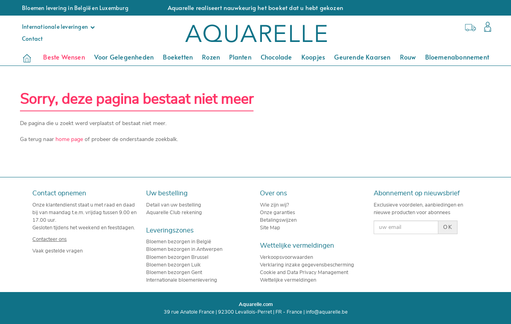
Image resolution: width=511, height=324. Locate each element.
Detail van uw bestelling (173, 205)
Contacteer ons (49, 239)
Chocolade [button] (276, 56)
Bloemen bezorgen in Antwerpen (184, 249)
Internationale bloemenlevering (181, 280)
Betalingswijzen (278, 220)
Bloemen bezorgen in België (178, 241)
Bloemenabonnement (457, 56)
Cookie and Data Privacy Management (304, 272)
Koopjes (313, 56)
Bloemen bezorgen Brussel (177, 257)
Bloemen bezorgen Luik (173, 265)
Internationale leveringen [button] (60, 26)
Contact (32, 38)
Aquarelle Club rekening (174, 212)
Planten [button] (240, 56)
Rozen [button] (211, 56)
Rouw (408, 56)
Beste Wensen (64, 56)
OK (447, 227)
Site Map (270, 228)
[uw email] (406, 227)
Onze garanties (277, 212)
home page (69, 139)
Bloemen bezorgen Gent (174, 272)
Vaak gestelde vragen (57, 251)
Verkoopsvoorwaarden (286, 257)
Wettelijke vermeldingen (288, 280)
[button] (485, 28)
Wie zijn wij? (274, 205)
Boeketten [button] (178, 56)
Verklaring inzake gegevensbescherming (307, 265)
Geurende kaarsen (362, 56)
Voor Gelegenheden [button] (124, 56)
